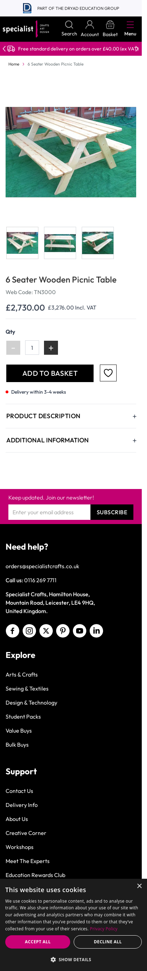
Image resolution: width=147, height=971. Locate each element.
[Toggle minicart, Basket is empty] (110, 29)
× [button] (139, 886)
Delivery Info (22, 804)
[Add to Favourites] (108, 373)
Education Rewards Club (35, 874)
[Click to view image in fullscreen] (71, 152)
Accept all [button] (38, 942)
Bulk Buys (17, 744)
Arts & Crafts (22, 674)
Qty (10, 331)
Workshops (20, 846)
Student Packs (23, 716)
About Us (17, 818)
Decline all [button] (108, 942)
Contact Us (19, 790)
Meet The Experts (28, 860)
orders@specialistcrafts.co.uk (42, 566)
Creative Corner (26, 832)
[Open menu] (130, 24)
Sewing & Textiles (27, 688)
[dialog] (73, 925)
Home (13, 64)
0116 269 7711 (40, 580)
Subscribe (112, 512)
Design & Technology (31, 702)
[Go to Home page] (26, 29)
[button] (73, 959)
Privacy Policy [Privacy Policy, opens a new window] (103, 929)
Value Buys (19, 730)
